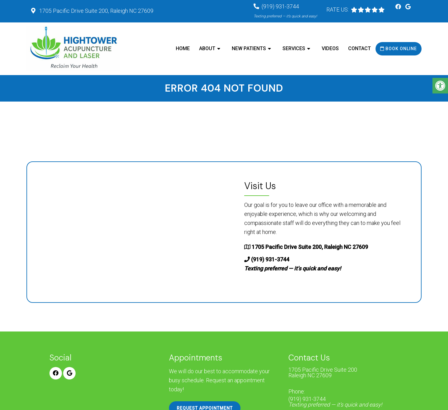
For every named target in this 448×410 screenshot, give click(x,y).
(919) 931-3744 (335, 402)
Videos (330, 48)
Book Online (398, 48)
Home (183, 48)
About (207, 48)
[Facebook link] (399, 6)
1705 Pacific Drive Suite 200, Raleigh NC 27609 (95, 10)
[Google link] (408, 6)
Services (293, 48)
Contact (359, 48)
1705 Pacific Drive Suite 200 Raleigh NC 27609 (322, 372)
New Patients (249, 48)
